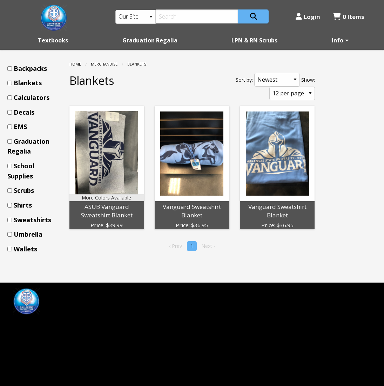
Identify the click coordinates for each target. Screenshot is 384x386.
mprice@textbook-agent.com (51, 342)
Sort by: (244, 79)
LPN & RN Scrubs (254, 40)
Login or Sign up (130, 316)
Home (75, 64)
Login (308, 17)
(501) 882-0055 (216, 304)
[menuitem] (53, 40)
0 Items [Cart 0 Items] (348, 17)
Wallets (25, 249)
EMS (20, 126)
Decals (24, 112)
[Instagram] (37, 324)
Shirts (23, 205)
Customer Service (128, 304)
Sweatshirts (32, 220)
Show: (308, 79)
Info (337, 40)
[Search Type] (135, 17)
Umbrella (28, 234)
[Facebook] (22, 324)
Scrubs (24, 190)
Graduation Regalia (149, 40)
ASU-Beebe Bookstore (227, 292)
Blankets (28, 83)
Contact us (119, 328)
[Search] (197, 16)
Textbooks (53, 40)
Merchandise (104, 64)
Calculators (31, 97)
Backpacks (30, 68)
